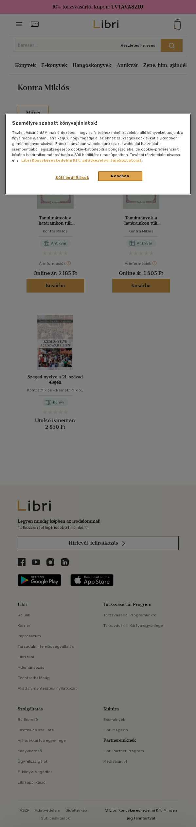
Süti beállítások (72, 177)
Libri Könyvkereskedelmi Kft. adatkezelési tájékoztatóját (81, 160)
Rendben (120, 176)
